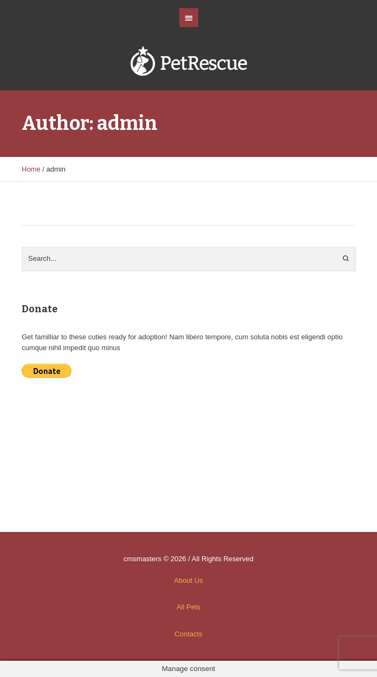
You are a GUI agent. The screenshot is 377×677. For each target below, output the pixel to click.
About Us (188, 580)
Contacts (188, 634)
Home (31, 169)
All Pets (188, 607)
